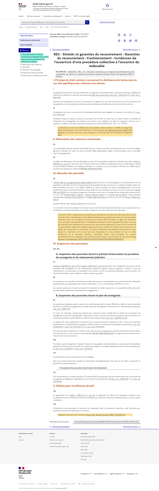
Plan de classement (31, 27)
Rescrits (68, 16)
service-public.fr (99, 474)
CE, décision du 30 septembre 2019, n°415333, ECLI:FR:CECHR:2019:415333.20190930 (97, 237)
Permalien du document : (59, 421)
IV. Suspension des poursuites (31, 72)
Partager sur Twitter (125, 41)
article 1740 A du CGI (95, 197)
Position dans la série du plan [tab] (30, 40)
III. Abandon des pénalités (30, 70)
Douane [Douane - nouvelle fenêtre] (83, 446)
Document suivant (130, 49)
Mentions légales (43, 484)
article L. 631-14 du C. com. (91, 266)
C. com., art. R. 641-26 (93, 327)
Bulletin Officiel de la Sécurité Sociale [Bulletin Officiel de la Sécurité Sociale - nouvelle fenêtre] (92, 440)
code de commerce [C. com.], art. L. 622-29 (108, 95)
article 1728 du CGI (73, 195)
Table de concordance (56, 440)
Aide (20, 437)
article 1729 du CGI (94, 195)
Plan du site (54, 484)
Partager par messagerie (136, 41)
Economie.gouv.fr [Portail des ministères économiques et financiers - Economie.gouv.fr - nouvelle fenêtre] (86, 453)
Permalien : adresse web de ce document (130, 35)
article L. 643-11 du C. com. (81, 395)
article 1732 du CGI (117, 195)
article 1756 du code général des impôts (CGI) (72, 182)
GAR (47, 27)
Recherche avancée (107, 22)
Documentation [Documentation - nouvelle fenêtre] (54, 443)
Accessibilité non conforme (27, 484)
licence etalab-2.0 (60, 488)
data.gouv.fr (131, 474)
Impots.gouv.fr (85, 456)
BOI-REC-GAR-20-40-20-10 (91, 169)
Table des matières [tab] (26, 36)
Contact (21, 440)
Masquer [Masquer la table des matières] (26, 50)
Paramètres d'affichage (88, 484)
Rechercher (87, 22)
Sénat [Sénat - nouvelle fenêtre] (82, 459)
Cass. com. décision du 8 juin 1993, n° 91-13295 (104, 415)
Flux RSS (52, 437)
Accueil (21, 16)
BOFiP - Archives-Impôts (82, 16)
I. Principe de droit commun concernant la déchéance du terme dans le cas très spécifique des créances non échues (35, 58)
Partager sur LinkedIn (130, 41)
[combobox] (52, 22)
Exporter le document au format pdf (119, 35)
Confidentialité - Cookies (68, 484)
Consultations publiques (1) (52, 16)
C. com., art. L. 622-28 (62, 349)
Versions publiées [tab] (26, 45)
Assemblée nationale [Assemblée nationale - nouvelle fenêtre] (87, 437)
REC (41, 27)
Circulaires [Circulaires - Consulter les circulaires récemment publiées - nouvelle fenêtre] (84, 443)
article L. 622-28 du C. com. (65, 266)
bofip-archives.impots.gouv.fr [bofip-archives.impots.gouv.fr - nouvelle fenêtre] (58, 446)
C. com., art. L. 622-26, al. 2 (114, 318)
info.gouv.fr (85, 474)
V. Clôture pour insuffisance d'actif (33, 75)
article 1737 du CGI (73, 197)
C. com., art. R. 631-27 (71, 327)
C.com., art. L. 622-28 (117, 379)
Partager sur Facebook (119, 41)
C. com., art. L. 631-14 (81, 349)
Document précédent (61, 49)
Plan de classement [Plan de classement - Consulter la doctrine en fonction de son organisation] (33, 16)
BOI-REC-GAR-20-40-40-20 (103, 333)
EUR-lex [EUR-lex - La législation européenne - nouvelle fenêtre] (83, 450)
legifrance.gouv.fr (116, 474)
